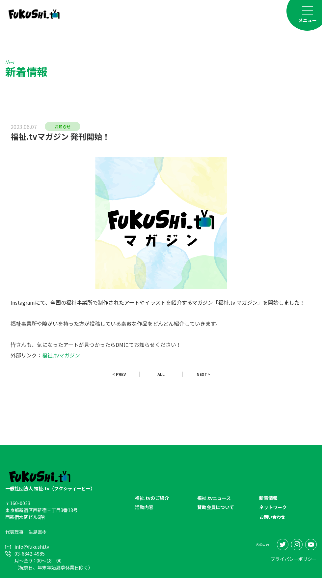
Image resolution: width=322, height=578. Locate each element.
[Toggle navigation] (307, 14)
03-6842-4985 (29, 553)
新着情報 (268, 498)
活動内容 (144, 507)
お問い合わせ (273, 517)
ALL (161, 374)
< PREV (119, 374)
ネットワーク (273, 507)
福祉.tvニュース (214, 498)
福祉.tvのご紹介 (152, 498)
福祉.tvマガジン (61, 355)
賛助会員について (215, 507)
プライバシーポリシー (294, 558)
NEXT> (203, 374)
